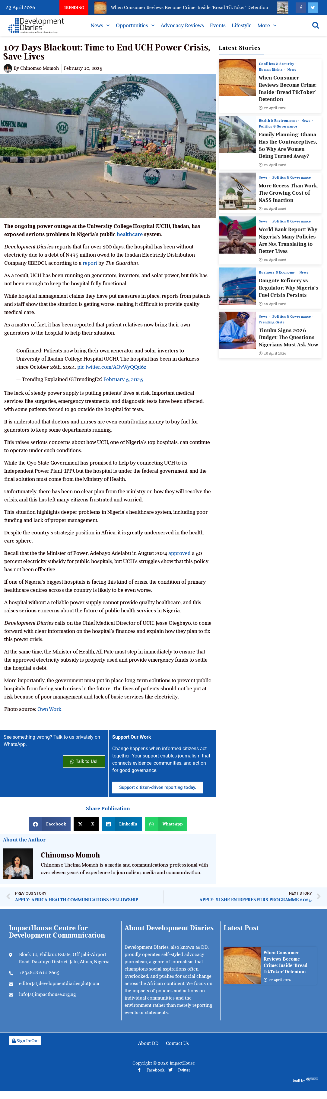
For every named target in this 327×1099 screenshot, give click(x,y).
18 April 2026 (272, 353)
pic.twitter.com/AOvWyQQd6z (111, 367)
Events (218, 25)
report (90, 263)
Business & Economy (277, 272)
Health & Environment (278, 120)
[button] (50, 824)
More (264, 25)
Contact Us (177, 1043)
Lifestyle (242, 25)
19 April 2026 (272, 303)
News (97, 25)
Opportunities (132, 25)
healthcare (130, 234)
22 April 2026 (272, 108)
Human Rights (271, 69)
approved (179, 553)
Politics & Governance (278, 126)
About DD (148, 1043)
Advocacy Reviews (182, 25)
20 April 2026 (272, 259)
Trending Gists (271, 322)
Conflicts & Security (277, 64)
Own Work (49, 709)
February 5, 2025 (123, 379)
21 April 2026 (272, 165)
